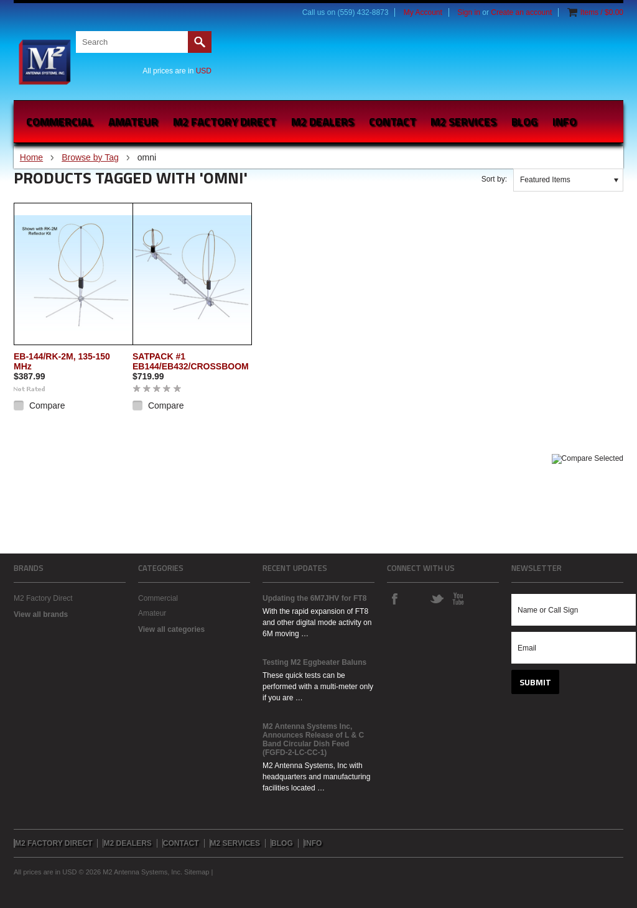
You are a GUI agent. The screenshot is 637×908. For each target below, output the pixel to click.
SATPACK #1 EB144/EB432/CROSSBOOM (191, 361)
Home (31, 157)
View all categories (171, 629)
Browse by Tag (90, 157)
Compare (47, 405)
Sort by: (494, 179)
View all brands (41, 614)
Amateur (133, 121)
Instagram (415, 598)
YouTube (457, 598)
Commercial (59, 121)
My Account (423, 12)
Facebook (394, 598)
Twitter (436, 598)
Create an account (521, 12)
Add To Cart (37, 423)
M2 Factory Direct (43, 598)
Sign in (468, 12)
